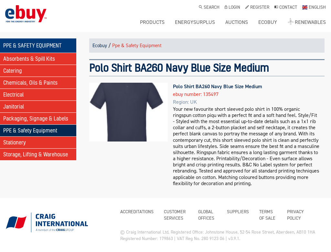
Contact (285, 7)
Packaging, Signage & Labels (35, 118)
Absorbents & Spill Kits (29, 58)
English (314, 7)
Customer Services (175, 215)
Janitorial (13, 106)
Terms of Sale (267, 215)
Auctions (236, 22)
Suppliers (238, 212)
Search (209, 7)
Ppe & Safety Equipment (137, 45)
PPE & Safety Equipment (30, 130)
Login (232, 7)
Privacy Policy (295, 215)
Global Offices (206, 215)
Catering (12, 70)
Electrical (13, 94)
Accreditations (137, 212)
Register (257, 7)
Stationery (14, 142)
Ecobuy (99, 45)
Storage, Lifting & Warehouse (35, 154)
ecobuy (267, 22)
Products (152, 22)
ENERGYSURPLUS (195, 22)
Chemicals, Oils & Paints (30, 82)
